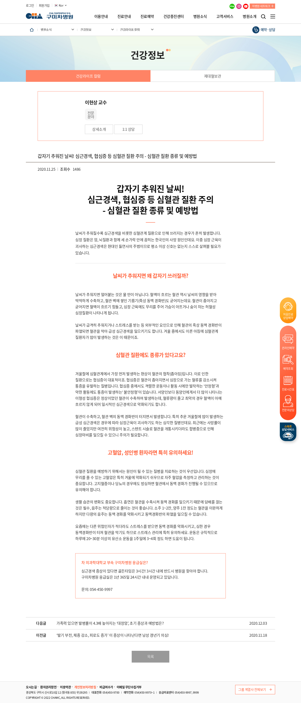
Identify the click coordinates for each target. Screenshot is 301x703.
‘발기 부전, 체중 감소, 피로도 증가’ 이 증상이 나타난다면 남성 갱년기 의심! (112, 635)
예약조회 (288, 369)
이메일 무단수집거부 (129, 687)
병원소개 (249, 16)
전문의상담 (288, 410)
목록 (150, 656)
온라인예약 (288, 348)
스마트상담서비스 (288, 432)
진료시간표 (288, 389)
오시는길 (31, 687)
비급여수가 (106, 687)
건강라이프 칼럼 (88, 76)
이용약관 (65, 687)
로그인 (30, 5)
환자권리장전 (48, 687)
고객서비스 (225, 16)
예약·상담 (268, 29)
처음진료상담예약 (288, 316)
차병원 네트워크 (261, 6)
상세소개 (99, 129)
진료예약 (147, 16)
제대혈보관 (212, 76)
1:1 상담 (128, 129)
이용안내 (101, 16)
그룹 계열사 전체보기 (255, 689)
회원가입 (44, 5)
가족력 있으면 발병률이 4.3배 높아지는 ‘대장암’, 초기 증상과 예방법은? (110, 623)
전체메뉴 (272, 16)
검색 (263, 16)
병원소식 (200, 16)
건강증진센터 (173, 16)
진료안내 (124, 16)
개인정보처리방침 (85, 687)
